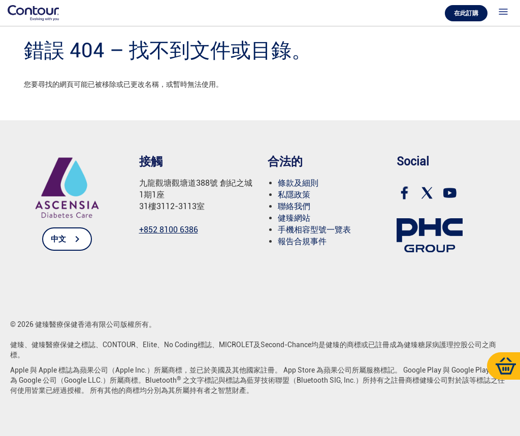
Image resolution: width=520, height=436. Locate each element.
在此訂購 (466, 13)
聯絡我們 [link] (294, 206)
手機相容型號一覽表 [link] (314, 229)
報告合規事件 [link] (302, 241)
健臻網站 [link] (294, 218)
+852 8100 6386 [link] (168, 229)
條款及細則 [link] (298, 183)
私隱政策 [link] (294, 194)
